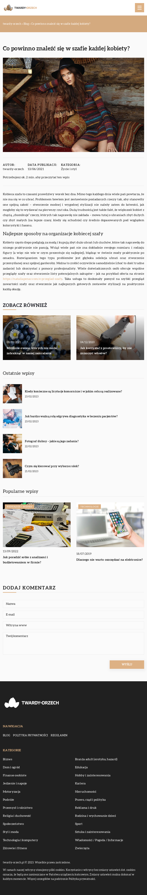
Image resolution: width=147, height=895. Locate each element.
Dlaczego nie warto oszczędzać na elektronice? (109, 559)
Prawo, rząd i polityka (90, 799)
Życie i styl (69, 169)
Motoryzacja (11, 791)
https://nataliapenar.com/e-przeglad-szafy (32, 278)
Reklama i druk (86, 807)
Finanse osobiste (14, 775)
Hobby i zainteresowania (93, 775)
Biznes (7, 759)
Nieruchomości (85, 791)
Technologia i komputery (20, 840)
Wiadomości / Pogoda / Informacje (99, 840)
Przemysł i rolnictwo (17, 807)
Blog (6, 735)
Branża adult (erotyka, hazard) (96, 759)
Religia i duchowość (17, 815)
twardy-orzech (13, 169)
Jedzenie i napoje (15, 783)
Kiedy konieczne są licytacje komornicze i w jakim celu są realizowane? (73, 391)
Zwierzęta (82, 848)
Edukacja (81, 767)
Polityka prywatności (30, 735)
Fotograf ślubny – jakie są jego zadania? (51, 441)
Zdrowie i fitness (15, 848)
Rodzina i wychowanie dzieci (95, 815)
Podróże (8, 799)
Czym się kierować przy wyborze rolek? (52, 466)
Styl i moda (11, 831)
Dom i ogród (11, 767)
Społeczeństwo (13, 823)
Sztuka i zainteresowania (92, 831)
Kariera (80, 783)
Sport (79, 823)
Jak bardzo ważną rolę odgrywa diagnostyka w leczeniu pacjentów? (71, 416)
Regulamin (59, 735)
